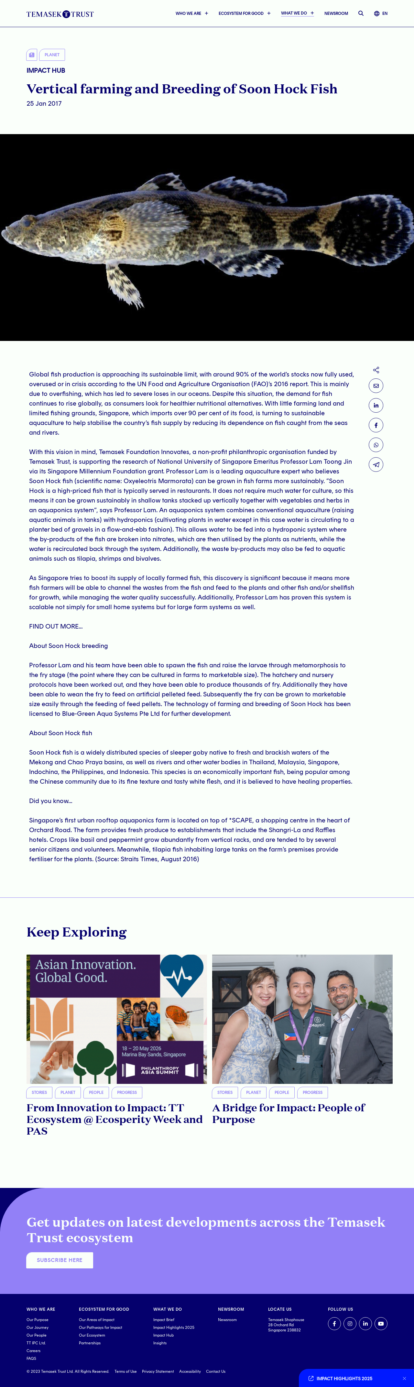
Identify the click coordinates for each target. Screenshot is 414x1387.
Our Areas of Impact (96, 1320)
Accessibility (190, 1371)
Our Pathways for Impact (100, 1327)
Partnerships (90, 1343)
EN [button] (380, 13)
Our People (37, 1335)
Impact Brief (163, 1320)
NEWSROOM (336, 13)
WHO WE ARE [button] (188, 13)
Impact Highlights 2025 (173, 1327)
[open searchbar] (361, 13)
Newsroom (227, 1320)
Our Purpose (38, 1320)
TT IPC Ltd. (36, 1343)
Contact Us (215, 1371)
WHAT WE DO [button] (294, 13)
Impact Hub (163, 1335)
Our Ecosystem (92, 1335)
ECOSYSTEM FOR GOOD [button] (241, 13)
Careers (33, 1351)
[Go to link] (352, 1378)
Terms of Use (125, 1371)
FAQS (31, 1358)
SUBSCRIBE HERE (59, 1260)
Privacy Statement (158, 1371)
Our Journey (38, 1327)
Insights (160, 1343)
